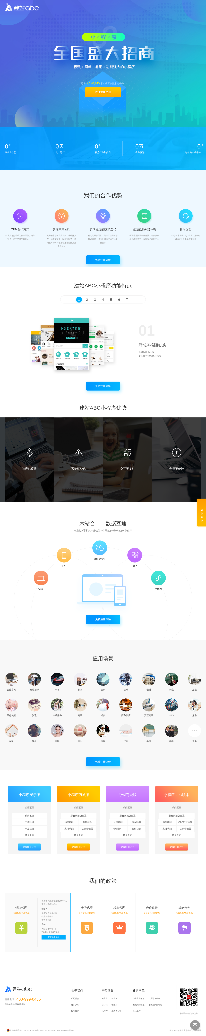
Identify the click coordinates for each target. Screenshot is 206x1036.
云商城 (114, 998)
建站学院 (137, 1011)
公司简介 (75, 998)
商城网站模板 (139, 1005)
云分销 (105, 1005)
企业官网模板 (139, 998)
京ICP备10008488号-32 (63, 1030)
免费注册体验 (103, 260)
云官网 (105, 998)
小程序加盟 (116, 1011)
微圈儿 (114, 1005)
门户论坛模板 (154, 998)
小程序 (105, 1011)
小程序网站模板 (155, 1005)
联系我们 (75, 1011)
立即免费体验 (54, 937)
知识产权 (75, 1005)
